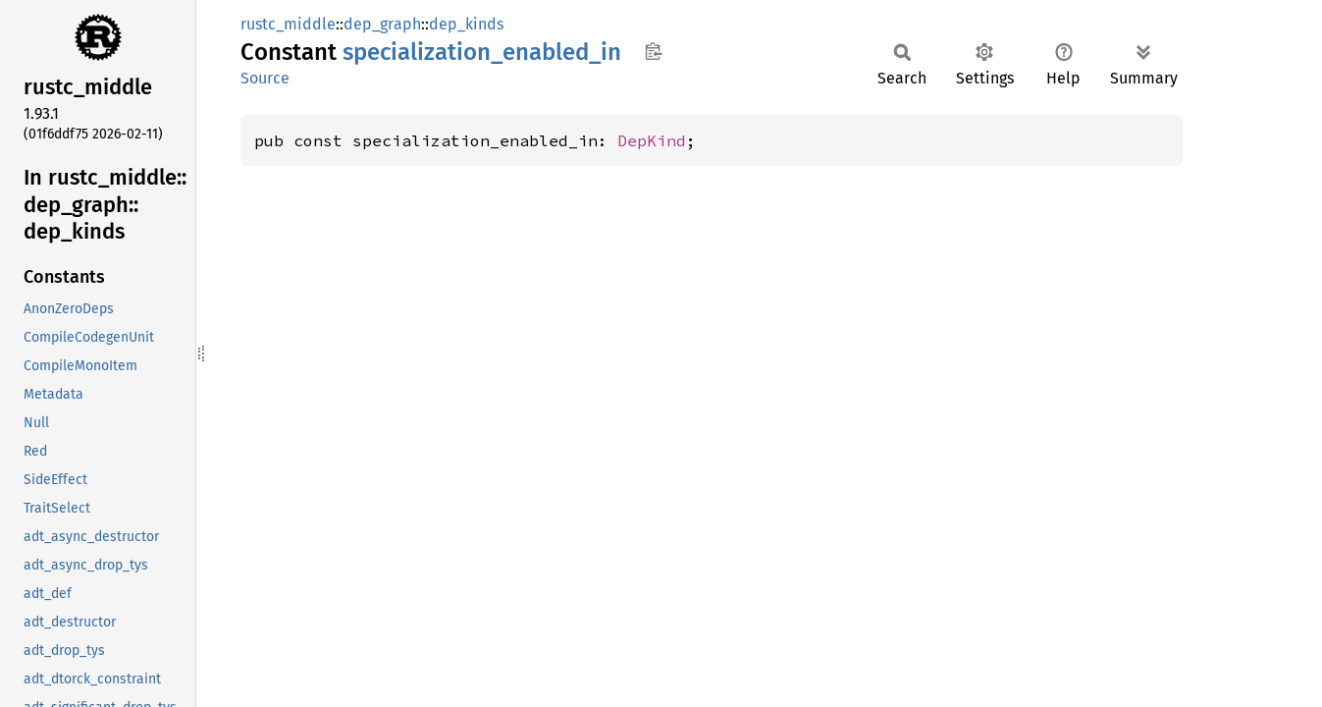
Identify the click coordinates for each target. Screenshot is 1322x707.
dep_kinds (466, 24)
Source (265, 78)
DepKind (651, 140)
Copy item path (653, 51)
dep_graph (382, 24)
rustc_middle (288, 24)
